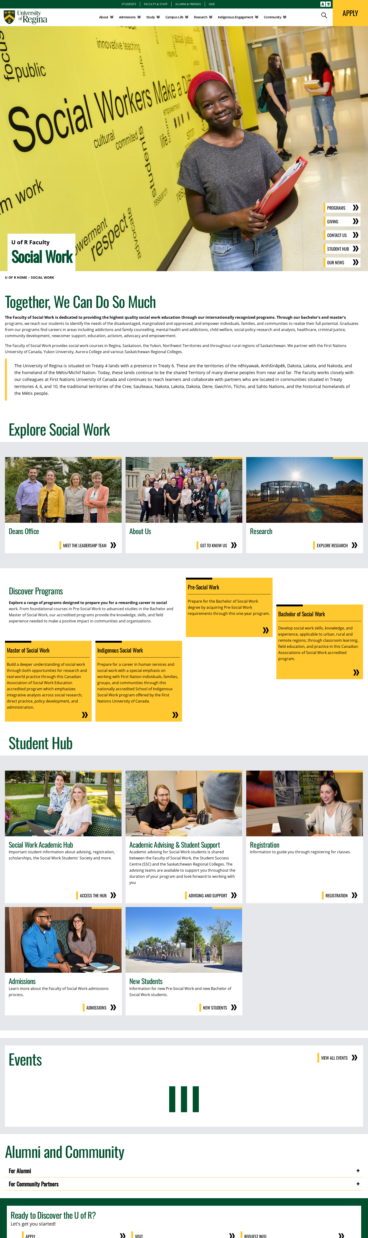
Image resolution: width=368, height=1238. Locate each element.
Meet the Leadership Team (84, 545)
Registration (337, 895)
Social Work (42, 277)
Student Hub (338, 249)
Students (129, 4)
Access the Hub (93, 895)
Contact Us (337, 235)
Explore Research (332, 545)
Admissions (96, 1008)
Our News (335, 262)
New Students (215, 1008)
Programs (336, 208)
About (103, 17)
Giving (332, 221)
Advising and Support (208, 895)
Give (212, 4)
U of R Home (16, 277)
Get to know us (213, 545)
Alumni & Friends (188, 4)
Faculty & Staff (156, 4)
